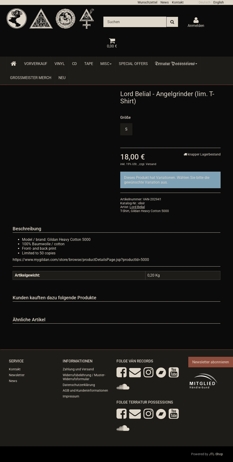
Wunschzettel (147, 2)
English (218, 2)
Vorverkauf (35, 63)
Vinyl (60, 63)
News (164, 2)
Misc (106, 63)
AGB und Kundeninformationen (85, 390)
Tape (88, 63)
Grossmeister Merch (30, 78)
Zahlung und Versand (78, 369)
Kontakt (178, 2)
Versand (151, 164)
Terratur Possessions (176, 63)
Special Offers (133, 63)
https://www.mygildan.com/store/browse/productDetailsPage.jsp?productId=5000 (81, 259)
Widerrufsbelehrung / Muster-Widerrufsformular (84, 377)
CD (74, 63)
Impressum (71, 396)
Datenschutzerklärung (79, 385)
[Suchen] (134, 22)
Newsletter (17, 375)
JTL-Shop (216, 454)
